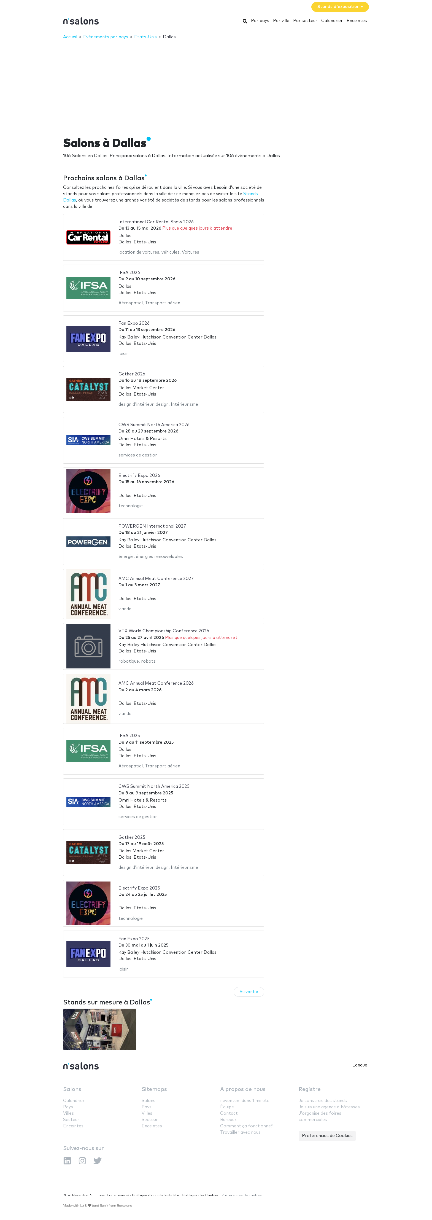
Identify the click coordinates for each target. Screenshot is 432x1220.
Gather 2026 (131, 374)
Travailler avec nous (240, 1132)
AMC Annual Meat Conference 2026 (156, 683)
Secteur (71, 1120)
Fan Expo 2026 (134, 323)
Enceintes (357, 21)
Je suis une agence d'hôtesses (329, 1107)
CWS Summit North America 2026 (154, 425)
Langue (359, 1065)
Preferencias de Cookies (327, 1136)
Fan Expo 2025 (134, 939)
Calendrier (332, 21)
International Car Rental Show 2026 (156, 222)
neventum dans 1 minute (244, 1101)
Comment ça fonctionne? (246, 1126)
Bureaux (228, 1120)
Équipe (227, 1107)
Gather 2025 (131, 837)
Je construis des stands (323, 1101)
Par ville (281, 21)
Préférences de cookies (242, 1195)
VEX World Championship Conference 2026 (163, 631)
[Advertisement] (216, 84)
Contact (229, 1113)
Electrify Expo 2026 (139, 476)
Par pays (260, 21)
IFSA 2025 (129, 736)
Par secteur (305, 21)
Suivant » (249, 992)
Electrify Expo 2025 (139, 888)
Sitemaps (154, 1089)
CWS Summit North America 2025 (154, 786)
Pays (68, 1107)
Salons (72, 1089)
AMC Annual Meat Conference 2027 (156, 579)
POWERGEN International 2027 (152, 526)
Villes (68, 1113)
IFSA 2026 (129, 273)
